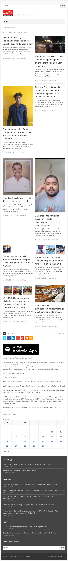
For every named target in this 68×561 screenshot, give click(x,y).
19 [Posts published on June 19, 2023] (7, 441)
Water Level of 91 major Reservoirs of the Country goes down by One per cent (31, 407)
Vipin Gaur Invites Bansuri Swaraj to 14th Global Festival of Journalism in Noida (32, 382)
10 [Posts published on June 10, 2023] (52, 432)
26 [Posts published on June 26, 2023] (7, 446)
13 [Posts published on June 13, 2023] (16, 436)
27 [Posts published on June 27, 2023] (16, 446)
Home (4, 27)
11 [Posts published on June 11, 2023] (61, 432)
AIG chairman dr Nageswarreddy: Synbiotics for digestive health (26, 527)
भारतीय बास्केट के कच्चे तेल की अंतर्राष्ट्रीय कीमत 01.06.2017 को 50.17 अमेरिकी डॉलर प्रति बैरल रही (34, 386)
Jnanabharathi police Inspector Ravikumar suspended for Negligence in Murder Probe (34, 490)
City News (16, 58)
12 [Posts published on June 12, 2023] (7, 436)
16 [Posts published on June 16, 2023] (43, 436)
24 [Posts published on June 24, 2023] (52, 441)
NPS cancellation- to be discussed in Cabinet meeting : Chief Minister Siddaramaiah (49, 308)
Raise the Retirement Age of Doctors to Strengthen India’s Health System (29, 533)
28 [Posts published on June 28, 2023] (25, 446)
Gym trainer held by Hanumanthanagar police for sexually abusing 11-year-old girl (18, 40)
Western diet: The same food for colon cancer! (19, 470)
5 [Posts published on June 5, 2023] (7, 432)
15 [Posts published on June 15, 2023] (34, 436)
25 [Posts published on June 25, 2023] (61, 441)
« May (4, 451)
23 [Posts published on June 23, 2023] (43, 441)
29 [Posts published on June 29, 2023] (34, 446)
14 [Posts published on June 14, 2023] (25, 436)
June (12, 27)
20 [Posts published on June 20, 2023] (16, 441)
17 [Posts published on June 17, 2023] (52, 436)
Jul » (9, 451)
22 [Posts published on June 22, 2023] (34, 441)
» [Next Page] (12, 333)
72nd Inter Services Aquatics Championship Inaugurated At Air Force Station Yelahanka (49, 260)
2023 (8, 27)
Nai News (23, 58)
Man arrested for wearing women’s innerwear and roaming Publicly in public (30, 484)
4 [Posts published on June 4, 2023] (60, 427)
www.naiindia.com (18, 373)
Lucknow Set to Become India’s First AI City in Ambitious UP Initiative (28, 464)
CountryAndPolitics (12, 556)
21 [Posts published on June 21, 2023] (25, 441)
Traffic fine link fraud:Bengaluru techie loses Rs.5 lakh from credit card (28, 505)
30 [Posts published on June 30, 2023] (43, 446)
